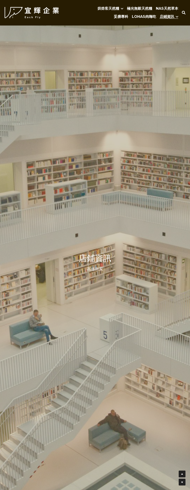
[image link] (32, 12)
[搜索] (183, 13)
